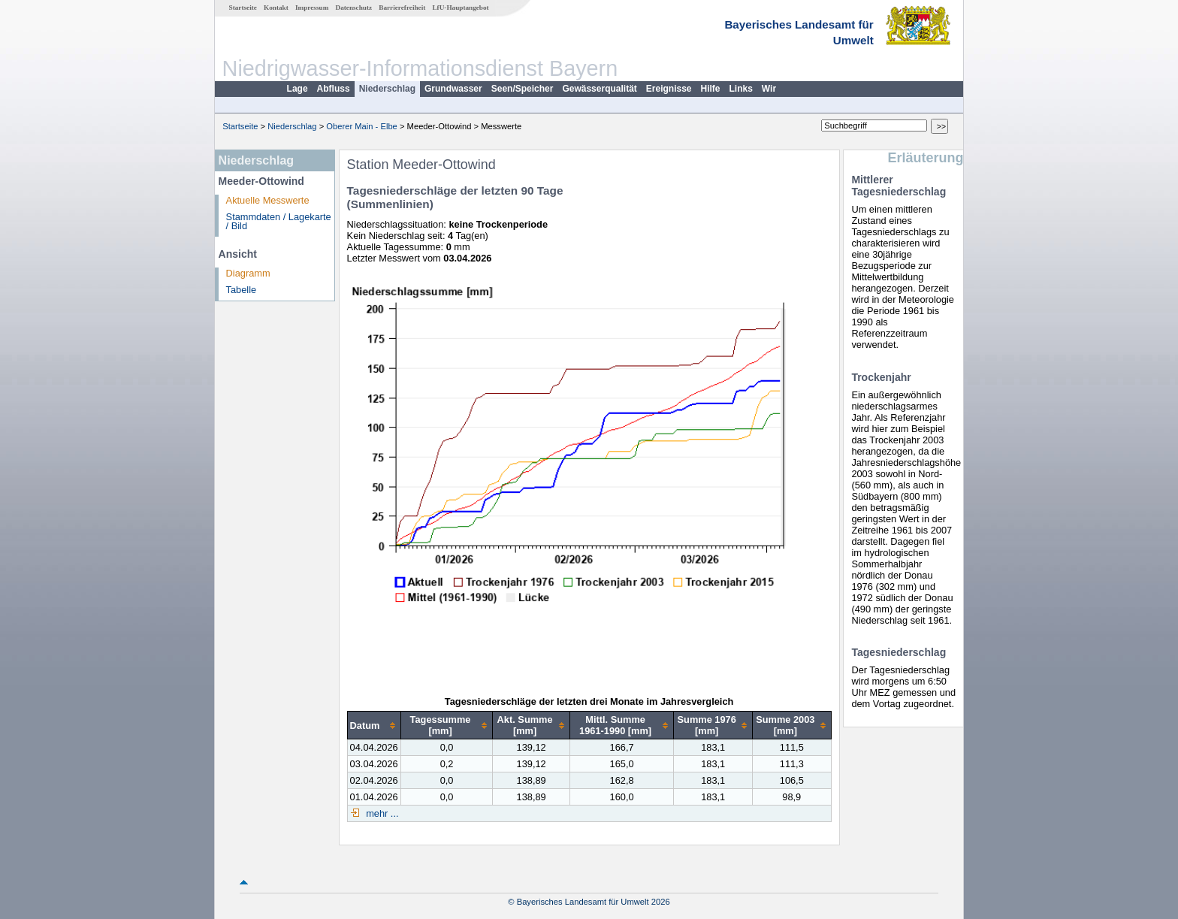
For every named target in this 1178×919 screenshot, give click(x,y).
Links (741, 88)
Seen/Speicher (522, 88)
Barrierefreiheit (402, 7)
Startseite (243, 7)
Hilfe (710, 88)
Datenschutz (354, 7)
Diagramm (248, 273)
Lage (297, 88)
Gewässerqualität (599, 88)
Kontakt (276, 7)
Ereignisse (669, 88)
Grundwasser (453, 88)
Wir (769, 88)
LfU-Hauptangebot (460, 7)
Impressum (311, 7)
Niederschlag (387, 88)
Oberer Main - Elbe (361, 126)
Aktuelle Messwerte (268, 200)
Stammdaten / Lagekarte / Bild (278, 221)
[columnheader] (373, 725)
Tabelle (241, 289)
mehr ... (381, 813)
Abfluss (333, 88)
